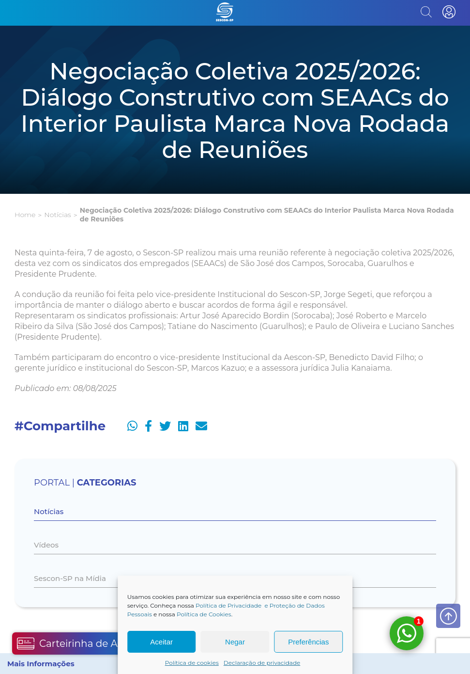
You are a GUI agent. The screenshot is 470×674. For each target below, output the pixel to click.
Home (25, 214)
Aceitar (161, 642)
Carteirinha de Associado (88, 643)
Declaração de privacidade (262, 662)
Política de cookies (192, 662)
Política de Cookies (204, 614)
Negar (235, 642)
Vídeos (46, 544)
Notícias (57, 214)
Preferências (308, 642)
